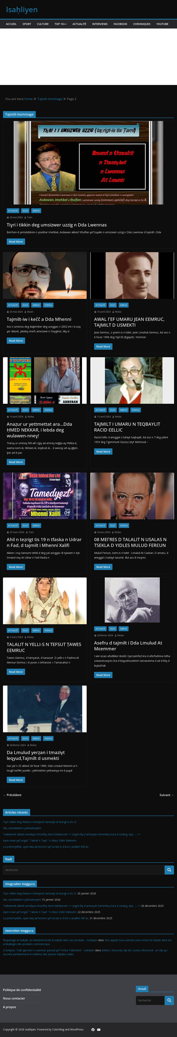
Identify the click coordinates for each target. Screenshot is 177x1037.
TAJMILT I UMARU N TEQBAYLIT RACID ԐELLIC (127, 427)
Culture (43, 24)
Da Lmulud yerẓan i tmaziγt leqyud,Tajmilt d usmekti (36, 755)
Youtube (162, 24)
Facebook (120, 24)
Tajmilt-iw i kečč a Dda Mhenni (39, 319)
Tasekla (48, 305)
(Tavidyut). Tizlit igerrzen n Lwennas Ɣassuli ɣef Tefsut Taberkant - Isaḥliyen (48, 950)
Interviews (100, 24)
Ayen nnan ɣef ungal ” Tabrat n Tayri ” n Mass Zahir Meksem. (40, 840)
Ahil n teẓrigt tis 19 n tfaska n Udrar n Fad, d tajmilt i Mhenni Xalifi (44, 542)
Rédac (118, 311)
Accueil (11, 24)
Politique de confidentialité (22, 990)
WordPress (76, 1029)
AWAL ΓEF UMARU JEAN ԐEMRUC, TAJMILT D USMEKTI (129, 322)
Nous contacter (14, 998)
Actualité (79, 24)
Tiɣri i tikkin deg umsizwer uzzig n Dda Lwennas (57, 225)
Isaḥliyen (22, 9)
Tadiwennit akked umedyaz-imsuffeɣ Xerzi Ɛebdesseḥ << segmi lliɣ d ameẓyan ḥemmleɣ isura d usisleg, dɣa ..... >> (71, 834)
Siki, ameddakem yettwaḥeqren (22, 828)
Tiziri (29, 217)
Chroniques (141, 24)
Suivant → (167, 795)
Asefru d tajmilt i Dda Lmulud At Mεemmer (128, 646)
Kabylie (36, 210)
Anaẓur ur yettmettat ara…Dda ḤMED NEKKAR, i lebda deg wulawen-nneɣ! (39, 430)
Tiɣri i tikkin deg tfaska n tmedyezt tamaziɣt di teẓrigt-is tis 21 (40, 822)
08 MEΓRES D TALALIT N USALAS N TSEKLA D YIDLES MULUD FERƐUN (130, 542)
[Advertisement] (88, 56)
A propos (9, 1007)
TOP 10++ (61, 24)
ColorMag (58, 1029)
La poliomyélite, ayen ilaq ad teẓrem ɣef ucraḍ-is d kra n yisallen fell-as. (46, 846)
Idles (25, 210)
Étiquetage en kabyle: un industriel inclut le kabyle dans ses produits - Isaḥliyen (50, 940)
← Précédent (12, 795)
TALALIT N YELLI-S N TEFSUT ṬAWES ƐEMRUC (44, 647)
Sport (27, 24)
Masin (30, 311)
